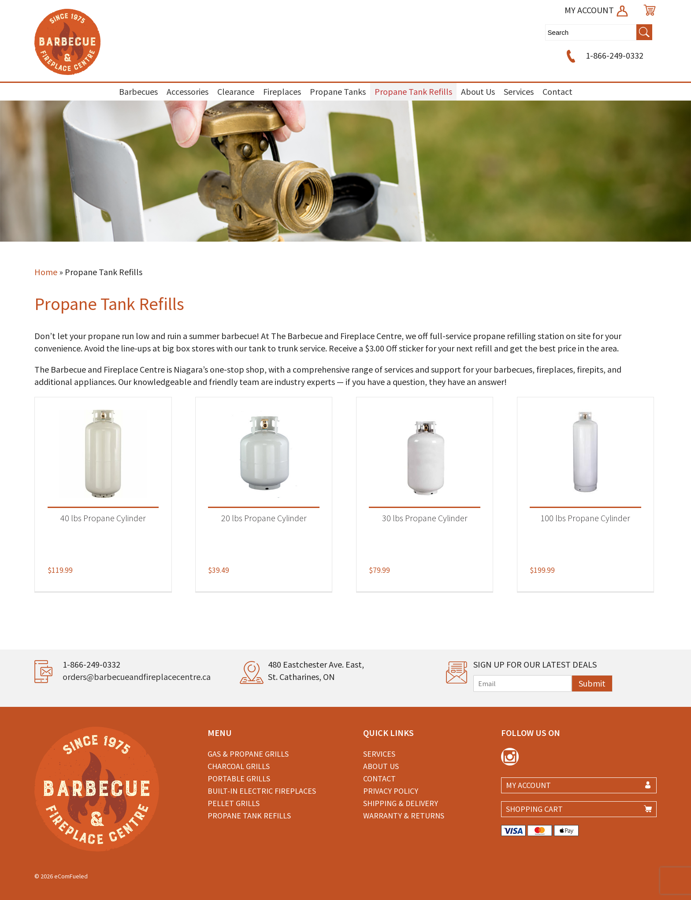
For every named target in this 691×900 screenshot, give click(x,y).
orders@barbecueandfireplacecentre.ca (137, 676)
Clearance (235, 91)
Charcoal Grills (239, 766)
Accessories (187, 91)
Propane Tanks (338, 91)
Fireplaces (282, 91)
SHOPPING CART (534, 809)
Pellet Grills (234, 803)
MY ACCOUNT (597, 9)
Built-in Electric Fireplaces (262, 791)
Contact (557, 91)
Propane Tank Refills (413, 91)
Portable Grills (239, 778)
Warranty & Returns (403, 815)
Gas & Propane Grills (248, 754)
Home (45, 271)
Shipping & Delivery (400, 803)
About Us (478, 91)
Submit (592, 683)
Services (519, 91)
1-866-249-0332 (603, 55)
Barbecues (138, 91)
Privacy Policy (390, 791)
